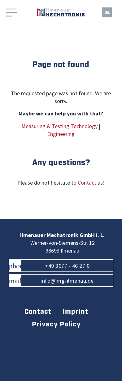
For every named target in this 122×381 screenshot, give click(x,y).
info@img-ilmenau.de (51, 281)
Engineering (61, 134)
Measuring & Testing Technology (59, 126)
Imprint (75, 311)
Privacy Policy (56, 324)
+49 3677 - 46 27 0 (49, 266)
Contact (87, 182)
